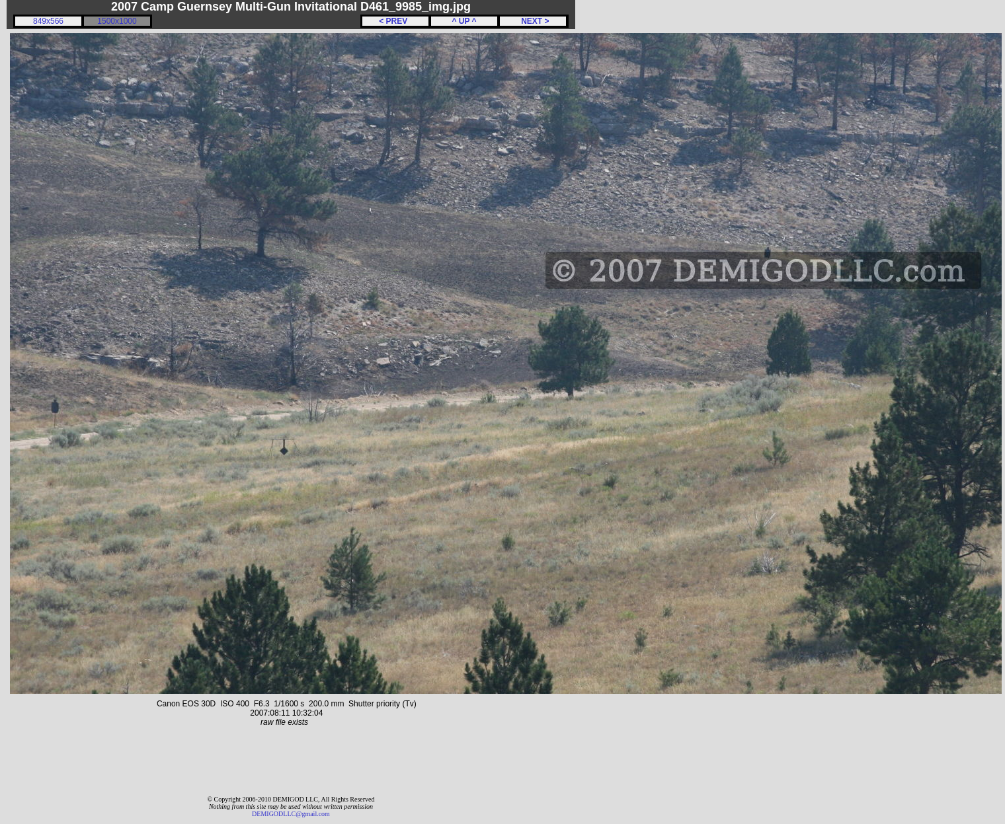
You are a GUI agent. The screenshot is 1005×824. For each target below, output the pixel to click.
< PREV (395, 21)
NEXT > (532, 21)
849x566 (48, 21)
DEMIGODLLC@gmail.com (291, 813)
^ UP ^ (464, 21)
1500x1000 (116, 21)
